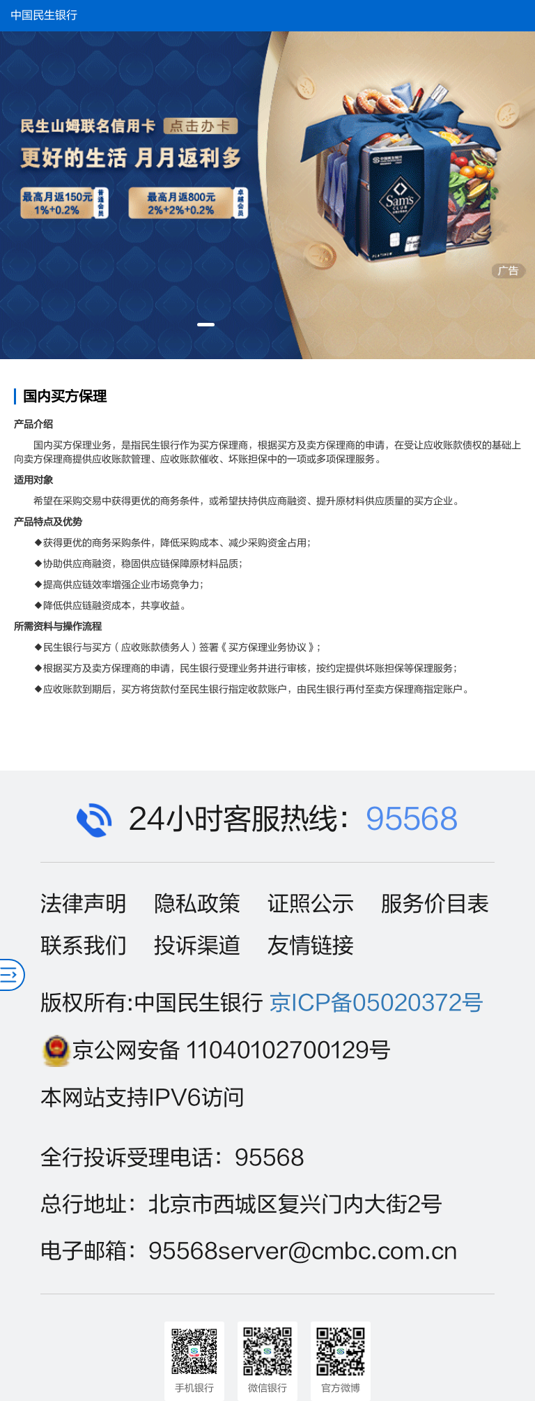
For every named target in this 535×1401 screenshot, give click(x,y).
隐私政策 (197, 904)
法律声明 (83, 904)
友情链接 (311, 946)
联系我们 (83, 946)
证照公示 (311, 904)
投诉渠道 (197, 946)
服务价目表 (435, 904)
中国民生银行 (43, 15)
